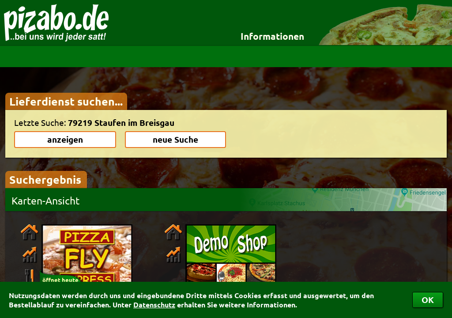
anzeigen (65, 139)
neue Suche (175, 139)
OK (428, 299)
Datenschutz (154, 304)
